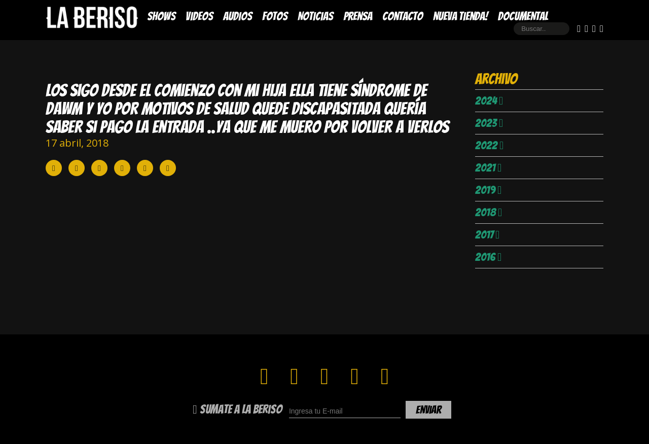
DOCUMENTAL (523, 16)
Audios (237, 16)
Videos (199, 16)
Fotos (274, 16)
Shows (161, 16)
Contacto (402, 16)
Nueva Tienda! (460, 16)
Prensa (357, 16)
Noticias (315, 16)
